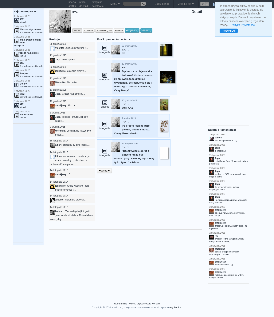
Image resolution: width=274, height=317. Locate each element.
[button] (204, 4)
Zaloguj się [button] (186, 3)
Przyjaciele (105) (104, 30)
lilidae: (58, 156)
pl (207, 4)
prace (110, 39)
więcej (104, 170)
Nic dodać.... (73, 82)
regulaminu (175, 307)
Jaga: (58, 59)
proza (82, 2)
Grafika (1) (146, 30)
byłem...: (60, 211)
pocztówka (98, 6)
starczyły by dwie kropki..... (76, 145)
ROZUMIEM (228, 31)
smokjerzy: (61, 105)
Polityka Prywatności (243, 24)
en (203, 4)
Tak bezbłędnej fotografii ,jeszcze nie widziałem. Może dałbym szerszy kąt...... (71, 215)
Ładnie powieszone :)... (76, 48)
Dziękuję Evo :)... (70, 59)
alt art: (58, 145)
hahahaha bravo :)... (75, 199)
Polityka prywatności (139, 303)
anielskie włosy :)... (76, 71)
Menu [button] (115, 3)
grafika (72, 6)
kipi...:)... (72, 105)
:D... (70, 174)
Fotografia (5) (132, 30)
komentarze (123, 39)
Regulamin (120, 303)
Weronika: (60, 82)
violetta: (59, 48)
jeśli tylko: (60, 71)
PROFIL (77, 30)
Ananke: (59, 199)
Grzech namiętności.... (73, 94)
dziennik (83, 6)
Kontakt (156, 303)
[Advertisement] (28, 183)
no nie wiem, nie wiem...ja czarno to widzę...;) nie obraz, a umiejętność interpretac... (69, 160)
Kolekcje (119, 30)
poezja (72, 2)
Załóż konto (162, 3)
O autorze (88, 30)
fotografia (97, 2)
